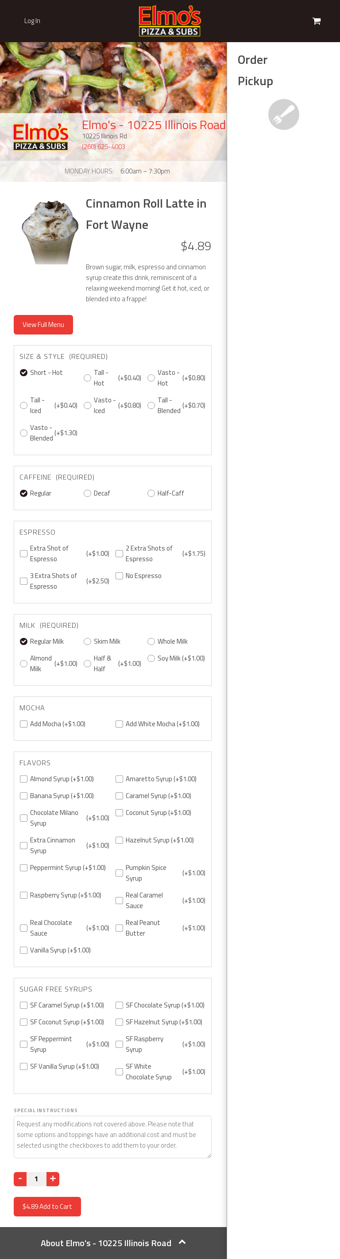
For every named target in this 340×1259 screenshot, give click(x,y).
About (113, 1243)
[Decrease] (20, 1179)
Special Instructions (46, 1110)
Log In (32, 21)
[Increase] (52, 1179)
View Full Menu (43, 324)
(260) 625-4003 (103, 147)
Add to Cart (47, 1206)
